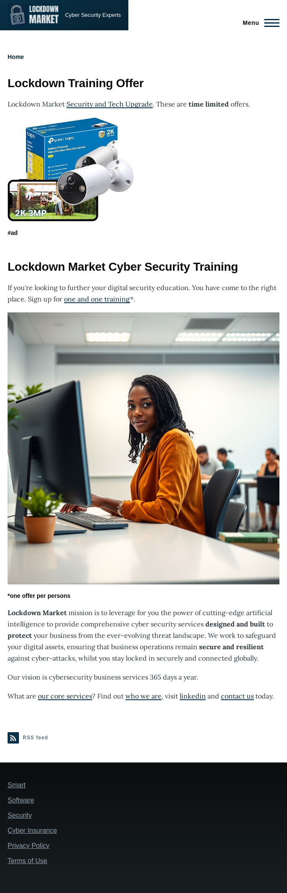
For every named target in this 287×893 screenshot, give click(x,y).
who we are (143, 696)
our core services (65, 696)
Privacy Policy (29, 845)
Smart (17, 785)
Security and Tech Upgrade (109, 104)
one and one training (97, 299)
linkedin (193, 696)
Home (16, 56)
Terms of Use (27, 860)
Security (20, 815)
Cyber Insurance (32, 830)
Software (21, 800)
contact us (237, 696)
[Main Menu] (258, 22)
